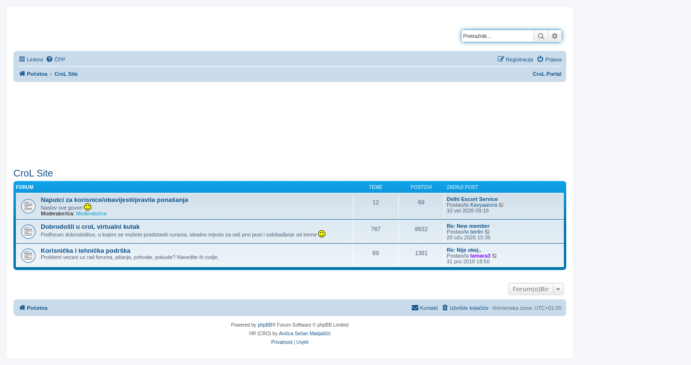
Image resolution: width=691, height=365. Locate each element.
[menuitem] (55, 59)
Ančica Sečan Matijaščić (305, 333)
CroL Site (33, 173)
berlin (476, 232)
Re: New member (468, 226)
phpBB (265, 325)
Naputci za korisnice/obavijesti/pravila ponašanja (114, 199)
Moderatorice (91, 213)
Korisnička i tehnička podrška (86, 250)
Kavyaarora (483, 205)
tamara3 (480, 256)
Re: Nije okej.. (464, 250)
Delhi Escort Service (472, 199)
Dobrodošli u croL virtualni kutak (90, 226)
